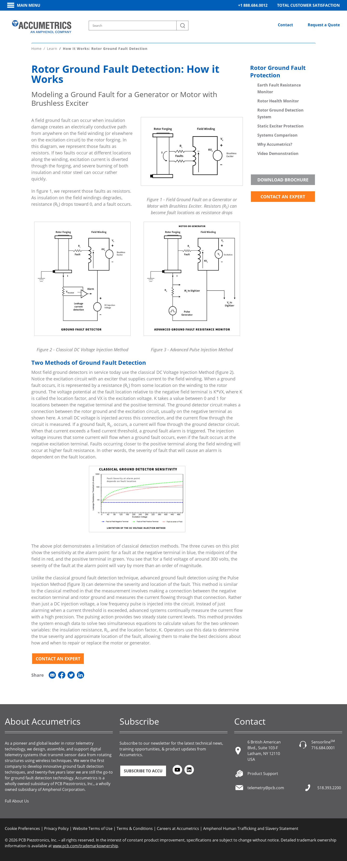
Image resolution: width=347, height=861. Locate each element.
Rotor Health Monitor (278, 100)
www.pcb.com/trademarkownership (85, 845)
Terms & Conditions (135, 827)
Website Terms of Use (93, 827)
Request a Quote (324, 24)
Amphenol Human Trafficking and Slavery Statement (250, 827)
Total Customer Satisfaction (308, 5)
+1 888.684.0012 (252, 5)
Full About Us (17, 800)
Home (36, 48)
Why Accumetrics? (274, 143)
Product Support (262, 772)
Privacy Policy (56, 827)
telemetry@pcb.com (265, 787)
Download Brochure (282, 179)
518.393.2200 (329, 787)
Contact (285, 24)
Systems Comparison (277, 134)
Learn (52, 48)
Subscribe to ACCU (143, 770)
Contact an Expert (58, 658)
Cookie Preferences (22, 827)
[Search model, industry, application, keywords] (139, 25)
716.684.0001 (323, 747)
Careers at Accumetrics (178, 827)
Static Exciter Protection (280, 125)
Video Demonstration (278, 152)
